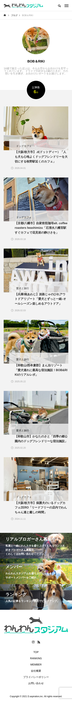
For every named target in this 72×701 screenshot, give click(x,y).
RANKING (36, 658)
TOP (36, 652)
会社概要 (36, 670)
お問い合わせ (36, 683)
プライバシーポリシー (36, 677)
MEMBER (36, 664)
